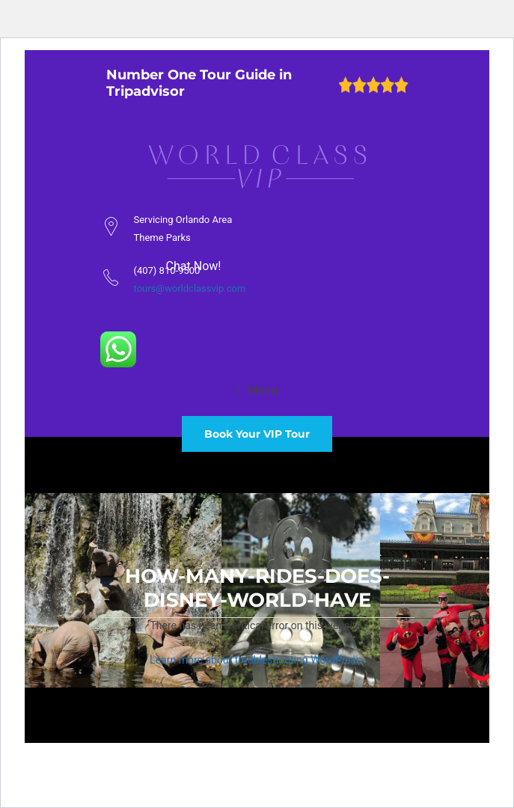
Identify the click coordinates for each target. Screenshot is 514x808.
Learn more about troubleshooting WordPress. (257, 660)
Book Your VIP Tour (257, 434)
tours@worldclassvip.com (190, 288)
